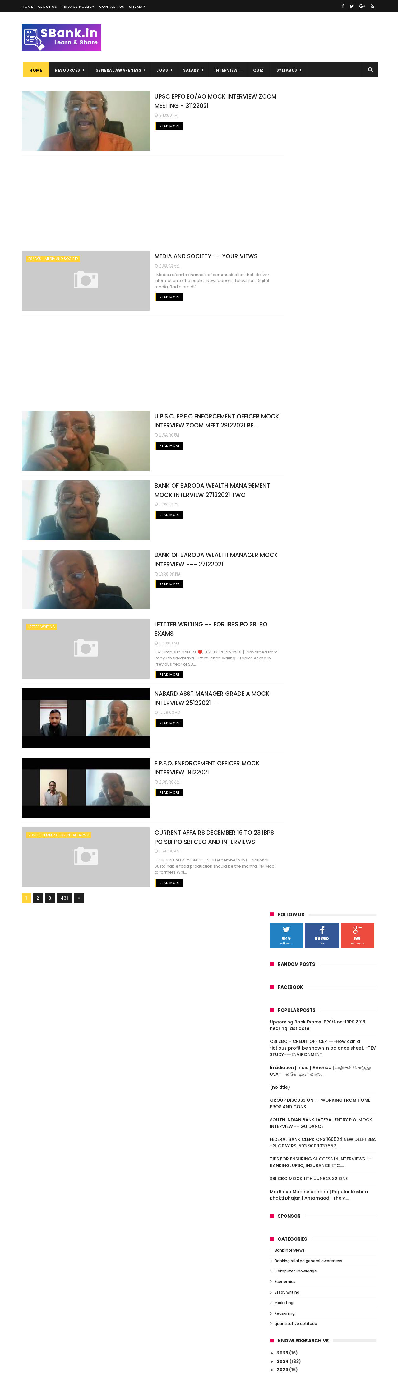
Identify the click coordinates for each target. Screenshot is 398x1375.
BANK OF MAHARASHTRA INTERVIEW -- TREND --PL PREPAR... (324, 728)
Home (27, 6)
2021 (282, 565)
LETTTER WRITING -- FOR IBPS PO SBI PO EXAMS (186, 620)
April (288, 1067)
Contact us (111, 6)
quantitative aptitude (296, 502)
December (295, 573)
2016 (282, 1137)
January (292, 1092)
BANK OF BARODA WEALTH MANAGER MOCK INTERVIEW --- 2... (322, 632)
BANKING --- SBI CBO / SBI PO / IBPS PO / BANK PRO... (326, 783)
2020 (283, 1103)
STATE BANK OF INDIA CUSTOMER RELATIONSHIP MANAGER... (318, 742)
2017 (282, 1128)
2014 (282, 1154)
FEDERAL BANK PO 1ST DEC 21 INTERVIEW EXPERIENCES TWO (325, 989)
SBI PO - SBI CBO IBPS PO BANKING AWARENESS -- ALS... (320, 756)
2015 (282, 1145)
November (295, 1016)
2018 (282, 1120)
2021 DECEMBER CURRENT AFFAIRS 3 (58, 829)
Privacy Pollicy (78, 6)
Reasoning (285, 492)
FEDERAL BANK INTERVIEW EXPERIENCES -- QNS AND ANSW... (328, 1002)
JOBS (160, 70)
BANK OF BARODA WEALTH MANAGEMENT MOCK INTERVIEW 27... (327, 619)
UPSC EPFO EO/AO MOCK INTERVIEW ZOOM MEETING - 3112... (321, 583)
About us (47, 6)
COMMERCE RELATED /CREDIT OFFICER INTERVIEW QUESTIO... (324, 975)
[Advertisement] (140, 203)
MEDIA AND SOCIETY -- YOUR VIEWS (170, 255)
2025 (283, 531)
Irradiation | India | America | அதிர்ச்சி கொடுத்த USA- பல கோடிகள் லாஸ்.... (320, 249)
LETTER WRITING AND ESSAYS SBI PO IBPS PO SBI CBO (327, 838)
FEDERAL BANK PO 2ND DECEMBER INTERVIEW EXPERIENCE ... (319, 961)
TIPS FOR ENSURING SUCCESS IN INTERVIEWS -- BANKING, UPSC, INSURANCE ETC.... (320, 341)
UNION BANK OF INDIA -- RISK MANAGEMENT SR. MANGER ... (316, 810)
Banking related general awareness (308, 439)
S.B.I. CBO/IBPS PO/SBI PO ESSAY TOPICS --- (328, 906)
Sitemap (137, 6)
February (293, 1084)
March (290, 1075)
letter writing (41, 623)
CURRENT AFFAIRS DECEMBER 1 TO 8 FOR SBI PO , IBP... (325, 715)
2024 (283, 540)
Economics (285, 460)
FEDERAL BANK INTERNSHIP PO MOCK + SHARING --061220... (324, 947)
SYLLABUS (285, 70)
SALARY (189, 70)
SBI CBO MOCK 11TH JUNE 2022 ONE (309, 357)
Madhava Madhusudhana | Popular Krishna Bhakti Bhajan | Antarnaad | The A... (319, 373)
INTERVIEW (224, 70)
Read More (133, 125)
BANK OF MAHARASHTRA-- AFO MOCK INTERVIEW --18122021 (323, 824)
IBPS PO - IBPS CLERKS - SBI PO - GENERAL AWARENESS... (327, 934)
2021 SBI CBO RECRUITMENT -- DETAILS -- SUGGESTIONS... (327, 920)
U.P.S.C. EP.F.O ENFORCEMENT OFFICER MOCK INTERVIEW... (324, 605)
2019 (282, 1111)
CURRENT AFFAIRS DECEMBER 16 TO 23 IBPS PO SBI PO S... (323, 687)
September (296, 1033)
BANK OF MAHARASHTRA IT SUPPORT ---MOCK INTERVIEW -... (326, 893)
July (287, 1050)
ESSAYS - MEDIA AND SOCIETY (53, 258)
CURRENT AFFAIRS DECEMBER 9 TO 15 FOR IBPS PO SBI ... (327, 701)
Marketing (284, 481)
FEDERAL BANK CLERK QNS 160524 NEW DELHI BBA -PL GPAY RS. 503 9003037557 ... (323, 321)
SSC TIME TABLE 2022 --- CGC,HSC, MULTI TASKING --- (328, 797)
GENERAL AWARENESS (117, 70)
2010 (282, 1179)
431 (64, 892)
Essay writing (287, 470)
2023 (283, 548)
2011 (282, 1171)
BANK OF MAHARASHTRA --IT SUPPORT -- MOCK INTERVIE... (327, 879)
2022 (283, 557)
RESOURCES (66, 70)
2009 (283, 1188)
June (288, 1058)
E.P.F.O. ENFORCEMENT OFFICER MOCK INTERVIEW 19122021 (324, 674)
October (292, 1024)
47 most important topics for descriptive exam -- (315, 865)
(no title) (280, 266)
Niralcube (55, 1367)
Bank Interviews (290, 428)
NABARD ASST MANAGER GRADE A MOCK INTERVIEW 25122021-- (326, 660)
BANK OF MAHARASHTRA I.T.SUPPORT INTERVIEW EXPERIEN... (323, 852)
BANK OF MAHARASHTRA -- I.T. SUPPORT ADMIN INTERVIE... (326, 769)
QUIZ (257, 70)
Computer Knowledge (296, 450)
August (291, 1041)
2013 (282, 1162)
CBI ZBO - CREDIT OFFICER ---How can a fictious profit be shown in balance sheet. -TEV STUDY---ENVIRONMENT (323, 226)
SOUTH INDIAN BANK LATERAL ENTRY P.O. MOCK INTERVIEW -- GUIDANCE (321, 301)
